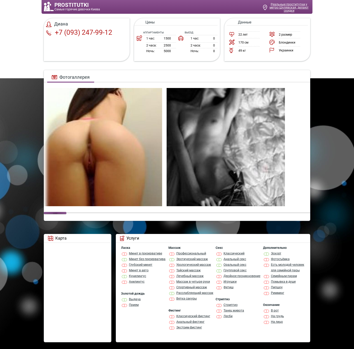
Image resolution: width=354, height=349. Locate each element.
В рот (275, 310)
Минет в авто (139, 270)
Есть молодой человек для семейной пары (287, 267)
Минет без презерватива (147, 259)
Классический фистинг (193, 316)
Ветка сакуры (186, 298)
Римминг (277, 293)
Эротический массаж (192, 259)
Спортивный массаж (191, 287)
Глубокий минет (140, 264)
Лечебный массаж (190, 276)
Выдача (135, 299)
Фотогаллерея (71, 77)
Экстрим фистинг (189, 327)
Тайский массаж (188, 270)
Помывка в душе (283, 281)
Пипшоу (277, 287)
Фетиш (228, 287)
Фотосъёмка (280, 259)
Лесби (228, 316)
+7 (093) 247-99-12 (79, 32)
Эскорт (276, 253)
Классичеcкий (234, 253)
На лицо (277, 322)
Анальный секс (235, 259)
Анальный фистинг (190, 322)
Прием (134, 305)
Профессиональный (191, 253)
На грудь (277, 316)
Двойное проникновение (242, 276)
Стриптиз (231, 305)
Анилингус (136, 281)
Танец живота (234, 310)
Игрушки (230, 281)
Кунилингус (137, 276)
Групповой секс (235, 270)
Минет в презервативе (145, 253)
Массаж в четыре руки (193, 281)
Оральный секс (235, 264)
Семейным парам (284, 276)
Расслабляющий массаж (194, 293)
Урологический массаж (193, 264)
